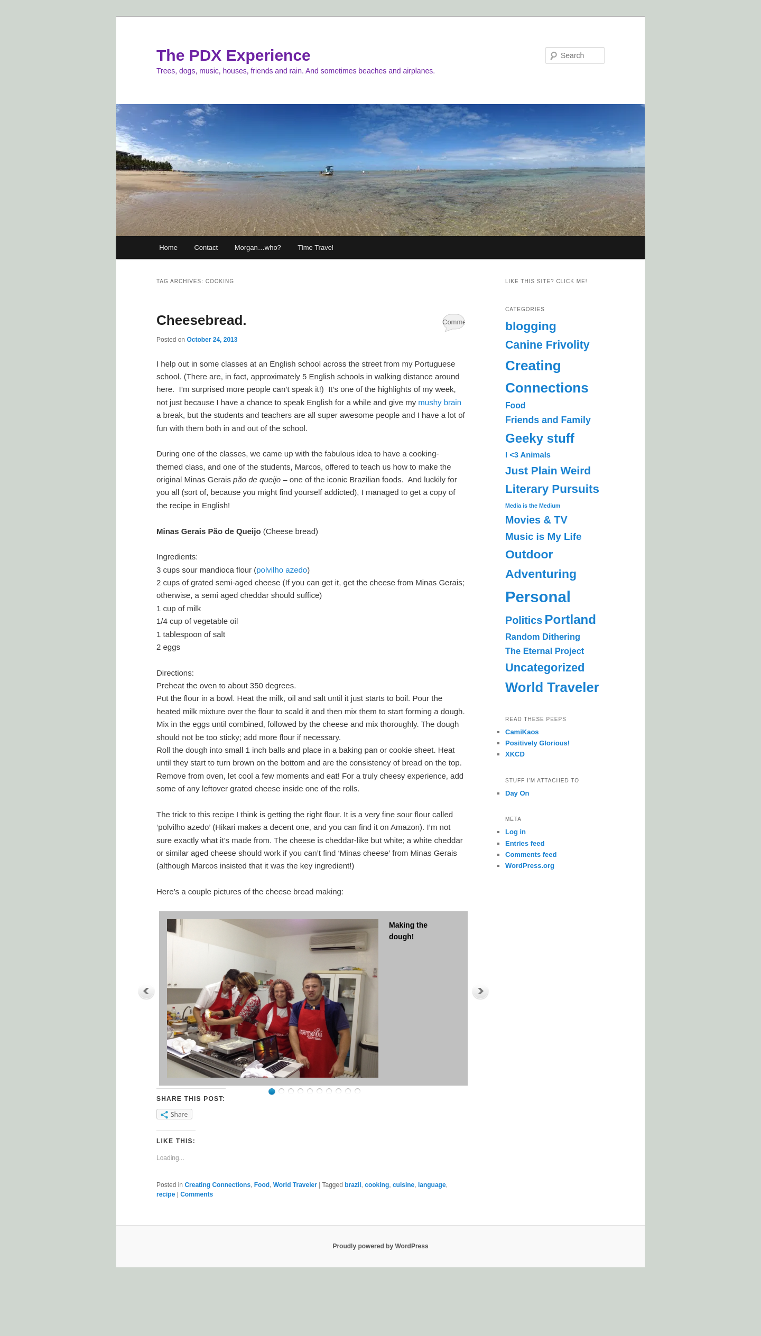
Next (480, 991)
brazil (353, 1185)
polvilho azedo (281, 569)
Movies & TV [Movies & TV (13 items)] (536, 520)
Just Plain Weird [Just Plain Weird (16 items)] (548, 470)
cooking (377, 1185)
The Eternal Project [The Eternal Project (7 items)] (544, 651)
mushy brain (439, 402)
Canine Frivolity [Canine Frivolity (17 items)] (547, 345)
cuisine (403, 1185)
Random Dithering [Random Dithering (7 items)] (542, 636)
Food (262, 1185)
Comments (453, 322)
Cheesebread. (201, 320)
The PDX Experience (233, 55)
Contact (206, 247)
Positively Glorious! (537, 743)
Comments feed (531, 854)
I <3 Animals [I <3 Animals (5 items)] (528, 455)
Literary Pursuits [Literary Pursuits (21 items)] (552, 489)
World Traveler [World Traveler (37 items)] (552, 687)
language (432, 1185)
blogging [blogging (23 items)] (530, 326)
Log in (515, 832)
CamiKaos (522, 732)
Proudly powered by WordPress (380, 1246)
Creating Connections (217, 1185)
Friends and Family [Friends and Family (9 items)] (548, 420)
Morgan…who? (258, 247)
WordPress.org (529, 866)
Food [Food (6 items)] (515, 405)
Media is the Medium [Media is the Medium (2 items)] (532, 505)
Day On (517, 793)
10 (357, 1091)
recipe (165, 1194)
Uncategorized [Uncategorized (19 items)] (544, 667)
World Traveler (295, 1185)
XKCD (515, 754)
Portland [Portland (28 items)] (570, 619)
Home (168, 247)
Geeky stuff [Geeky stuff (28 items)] (539, 438)
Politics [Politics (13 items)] (523, 620)
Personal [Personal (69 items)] (538, 596)
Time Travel (315, 247)
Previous (146, 991)
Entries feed (524, 843)
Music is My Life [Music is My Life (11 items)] (543, 536)
